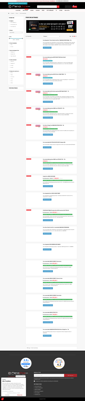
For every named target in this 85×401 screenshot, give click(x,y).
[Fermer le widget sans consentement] (20, 376)
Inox (12, 65)
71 (12, 78)
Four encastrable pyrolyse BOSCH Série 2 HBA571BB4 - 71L (54, 74)
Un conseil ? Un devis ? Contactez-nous (17, 3)
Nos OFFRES (25, 10)
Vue (70, 36)
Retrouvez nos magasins (39, 391)
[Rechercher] (48, 6)
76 (12, 82)
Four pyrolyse (14, 24)
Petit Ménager (50, 10)
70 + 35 (12, 76)
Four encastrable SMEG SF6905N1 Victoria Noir (52, 295)
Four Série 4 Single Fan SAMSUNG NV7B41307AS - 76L (53, 125)
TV (56, 10)
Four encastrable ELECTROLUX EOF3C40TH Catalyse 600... (54, 142)
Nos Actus (67, 10)
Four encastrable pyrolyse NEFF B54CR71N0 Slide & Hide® (54, 57)
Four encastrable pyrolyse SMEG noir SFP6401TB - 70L (53, 108)
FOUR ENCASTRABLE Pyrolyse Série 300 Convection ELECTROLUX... (56, 210)
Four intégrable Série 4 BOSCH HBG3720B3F (51, 193)
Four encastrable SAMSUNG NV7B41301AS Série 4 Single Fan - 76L (56, 329)
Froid (43, 10)
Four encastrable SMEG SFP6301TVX (50, 312)
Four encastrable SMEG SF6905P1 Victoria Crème (52, 278)
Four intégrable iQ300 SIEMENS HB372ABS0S (51, 244)
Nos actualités (37, 392)
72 (12, 80)
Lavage (31, 10)
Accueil (18, 10)
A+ (12, 46)
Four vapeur (13, 26)
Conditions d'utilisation (39, 387)
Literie (60, 10)
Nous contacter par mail (12, 376)
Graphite (13, 63)
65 (12, 72)
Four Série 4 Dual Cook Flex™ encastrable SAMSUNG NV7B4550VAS (56, 227)
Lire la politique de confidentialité (7, 391)
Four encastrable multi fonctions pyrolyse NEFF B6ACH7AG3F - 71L (56, 91)
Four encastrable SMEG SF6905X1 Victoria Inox (52, 261)
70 (12, 74)
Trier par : (45, 36)
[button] (2, 399)
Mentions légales (38, 389)
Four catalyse (13, 22)
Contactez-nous (37, 394)
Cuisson (37, 10)
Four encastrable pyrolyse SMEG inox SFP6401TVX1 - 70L (54, 159)
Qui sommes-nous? (38, 386)
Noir (12, 67)
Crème (12, 61)
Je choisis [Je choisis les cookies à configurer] (7, 395)
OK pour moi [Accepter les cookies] (19, 395)
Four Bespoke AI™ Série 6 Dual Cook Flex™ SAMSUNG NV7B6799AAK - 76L (57, 40)
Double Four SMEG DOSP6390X (49, 176)
